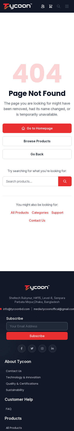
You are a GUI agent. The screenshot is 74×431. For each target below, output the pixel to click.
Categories (40, 213)
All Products (20, 213)
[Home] (17, 6)
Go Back (37, 154)
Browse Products (37, 141)
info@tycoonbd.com (16, 309)
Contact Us (37, 220)
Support (57, 213)
